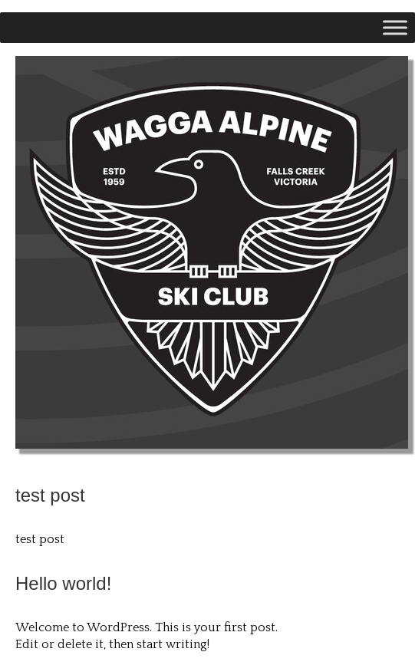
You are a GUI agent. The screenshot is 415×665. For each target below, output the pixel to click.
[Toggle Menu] (395, 27)
